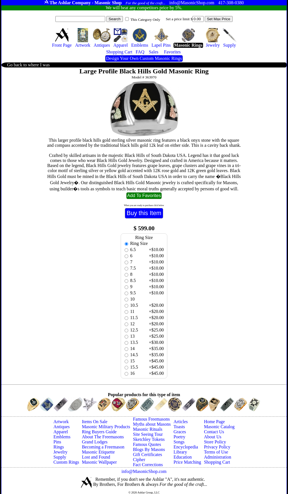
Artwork (61, 421)
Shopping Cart (217, 462)
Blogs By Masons (149, 449)
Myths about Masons (152, 424)
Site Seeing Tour (148, 434)
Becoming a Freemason (103, 447)
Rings (58, 447)
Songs (179, 441)
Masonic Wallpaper (99, 462)
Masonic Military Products (106, 426)
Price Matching (187, 462)
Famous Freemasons (151, 419)
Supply (59, 457)
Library (180, 452)
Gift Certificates (147, 454)
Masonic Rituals (147, 429)
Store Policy (215, 441)
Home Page (214, 421)
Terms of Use (216, 452)
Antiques (61, 426)
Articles (181, 421)
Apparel (60, 431)
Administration (217, 457)
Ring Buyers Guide (99, 431)
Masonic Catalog (219, 426)
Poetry (179, 436)
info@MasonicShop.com (144, 471)
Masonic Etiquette (98, 452)
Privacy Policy (217, 447)
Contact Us (214, 431)
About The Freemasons (103, 436)
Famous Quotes (147, 444)
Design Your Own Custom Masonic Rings (144, 58)
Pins (57, 441)
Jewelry (60, 452)
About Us (212, 436)
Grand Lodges (94, 441)
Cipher (139, 459)
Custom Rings (66, 462)
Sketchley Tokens (149, 439)
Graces (180, 431)
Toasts (179, 426)
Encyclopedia (186, 447)
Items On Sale (94, 421)
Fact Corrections (148, 464)
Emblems (61, 436)
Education (183, 457)
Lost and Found (96, 457)
